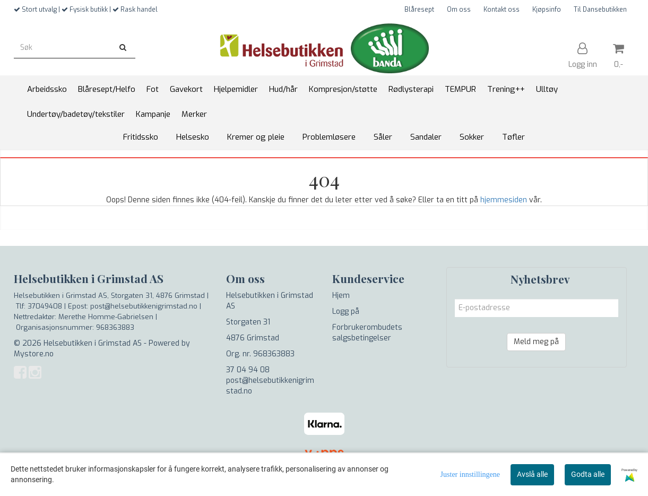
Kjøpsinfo (546, 9)
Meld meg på (536, 342)
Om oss (459, 9)
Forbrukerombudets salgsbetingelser (367, 332)
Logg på (345, 311)
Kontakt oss (501, 9)
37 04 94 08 (248, 370)
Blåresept (419, 9)
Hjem (341, 295)
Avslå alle (532, 474)
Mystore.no (34, 354)
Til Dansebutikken (600, 9)
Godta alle (587, 474)
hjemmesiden (503, 200)
